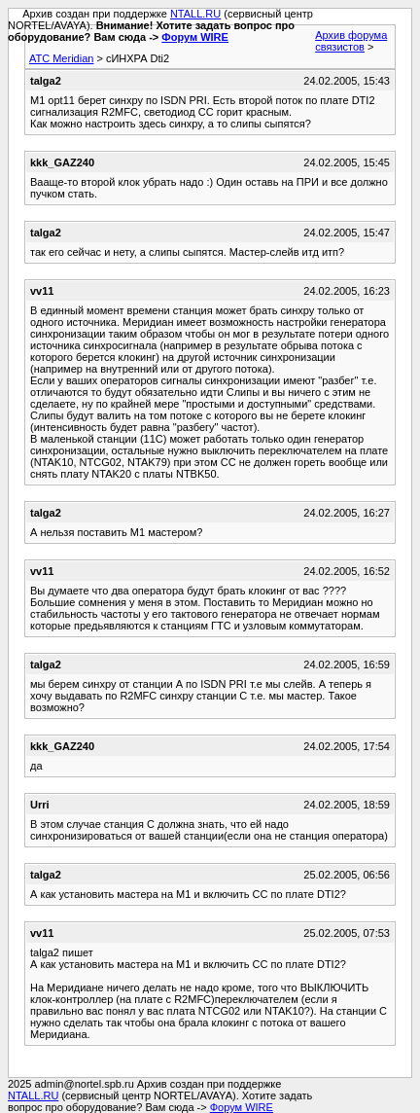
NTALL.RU (195, 13)
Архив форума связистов (351, 41)
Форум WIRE (194, 37)
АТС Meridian (61, 58)
